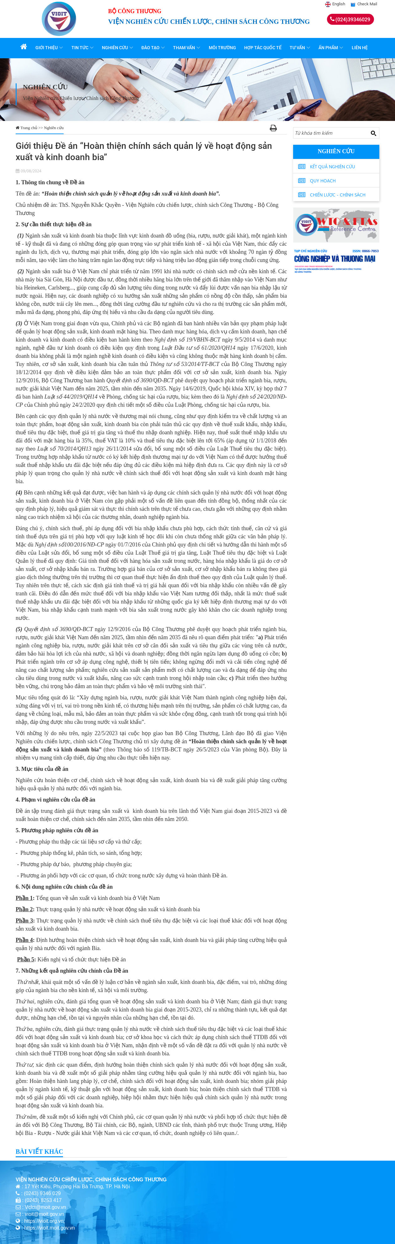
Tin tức (80, 47)
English (338, 4)
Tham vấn (185, 47)
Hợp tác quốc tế (263, 47)
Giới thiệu (48, 47)
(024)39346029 (352, 20)
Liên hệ (360, 47)
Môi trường (223, 47)
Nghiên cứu (116, 47)
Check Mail (367, 4)
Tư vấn (298, 47)
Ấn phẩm (329, 47)
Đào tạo (151, 47)
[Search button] (373, 133)
